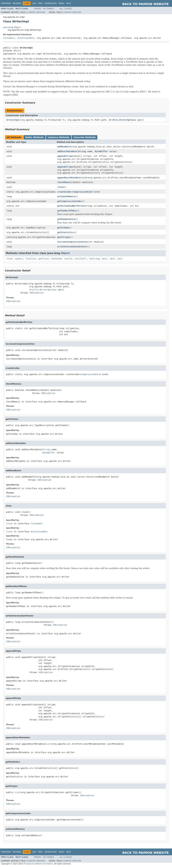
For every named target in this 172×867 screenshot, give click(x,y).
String (82, 151)
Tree (40, 3)
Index (61, 3)
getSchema (63, 227)
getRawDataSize (66, 219)
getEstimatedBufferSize (71, 206)
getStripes (63, 237)
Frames (37, 9)
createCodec (64, 192)
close (60, 187)
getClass (43, 258)
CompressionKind (82, 192)
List (84, 177)
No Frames (48, 9)
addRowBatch (64, 146)
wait (104, 258)
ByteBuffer (101, 151)
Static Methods (34, 137)
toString (94, 258)
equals (19, 258)
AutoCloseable (25, 38)
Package (17, 3)
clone (9, 258)
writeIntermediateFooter (72, 246)
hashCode (56, 258)
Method (41, 12)
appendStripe (65, 156)
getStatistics (65, 232)
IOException (36, 292)
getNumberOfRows (67, 210)
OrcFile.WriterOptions (122, 120)
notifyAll (80, 258)
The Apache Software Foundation (38, 864)
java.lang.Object (12, 27)
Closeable (9, 38)
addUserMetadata (67, 151)
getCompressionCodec (69, 201)
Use (34, 3)
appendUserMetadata (69, 177)
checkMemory (64, 182)
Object (17, 50)
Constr (31, 12)
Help (68, 3)
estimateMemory (66, 196)
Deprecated (50, 3)
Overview (6, 3)
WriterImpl (12, 120)
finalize (30, 258)
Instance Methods (58, 137)
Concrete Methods (85, 137)
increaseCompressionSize (72, 242)
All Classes (66, 9)
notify (68, 258)
